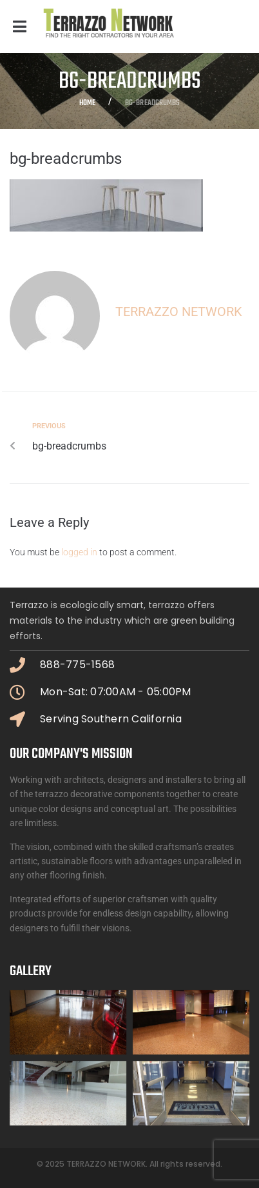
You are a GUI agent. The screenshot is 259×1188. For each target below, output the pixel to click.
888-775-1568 (77, 664)
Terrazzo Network (178, 311)
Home (87, 103)
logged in (79, 552)
